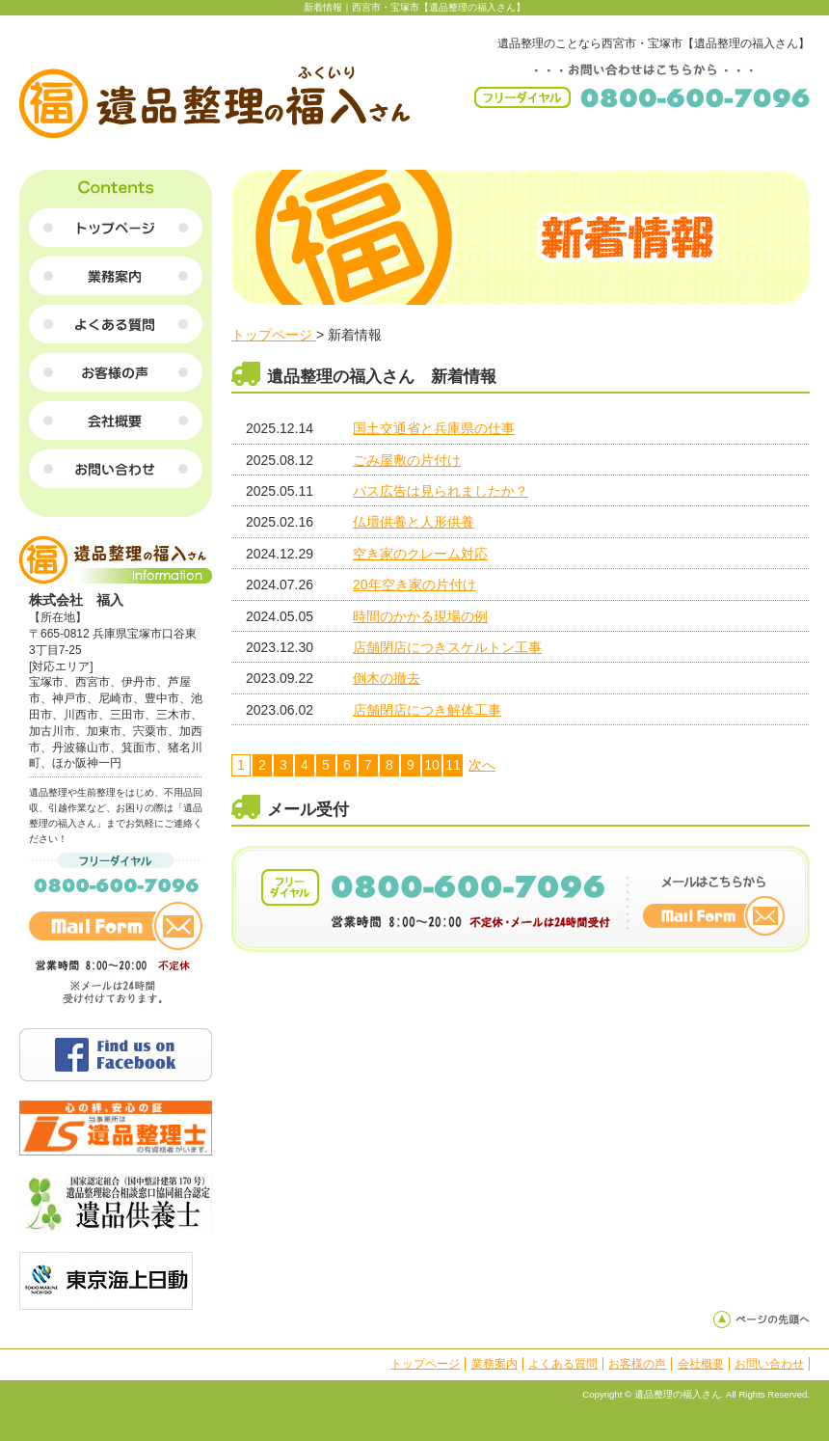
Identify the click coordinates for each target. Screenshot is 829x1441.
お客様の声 (637, 1364)
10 (432, 765)
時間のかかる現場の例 (420, 616)
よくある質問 (563, 1364)
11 (453, 765)
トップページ (273, 334)
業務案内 (494, 1364)
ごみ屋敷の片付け (407, 460)
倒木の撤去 (386, 678)
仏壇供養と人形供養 (413, 522)
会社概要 (701, 1364)
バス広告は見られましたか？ (440, 491)
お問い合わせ (769, 1364)
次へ (481, 765)
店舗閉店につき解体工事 (427, 710)
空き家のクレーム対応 (420, 553)
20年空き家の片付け (414, 584)
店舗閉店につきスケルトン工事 (447, 647)
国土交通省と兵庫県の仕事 (434, 428)
